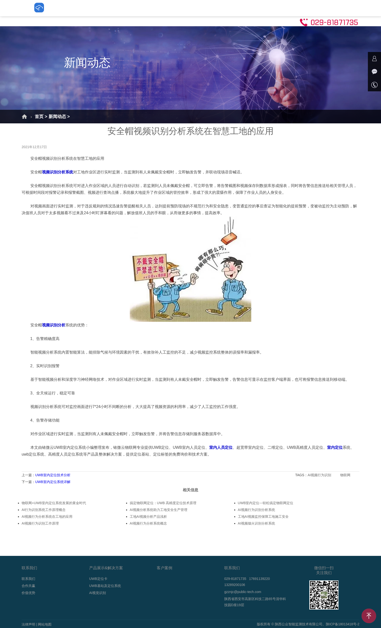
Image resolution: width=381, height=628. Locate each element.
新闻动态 (243, 8)
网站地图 (45, 624)
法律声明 (28, 624)
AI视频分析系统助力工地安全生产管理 (158, 510)
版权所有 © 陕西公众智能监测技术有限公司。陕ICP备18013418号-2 (307, 624)
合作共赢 (28, 586)
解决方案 (102, 8)
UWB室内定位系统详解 (52, 482)
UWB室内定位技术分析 (52, 475)
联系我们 (298, 8)
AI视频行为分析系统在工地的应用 (47, 516)
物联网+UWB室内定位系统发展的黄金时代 (54, 503)
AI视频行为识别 (320, 475)
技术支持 (270, 8)
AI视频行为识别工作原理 (40, 523)
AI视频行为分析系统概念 (148, 523)
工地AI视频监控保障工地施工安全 (263, 516)
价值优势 (28, 593)
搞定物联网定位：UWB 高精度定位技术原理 (163, 503)
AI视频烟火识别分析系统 (256, 523)
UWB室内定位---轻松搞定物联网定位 (266, 503)
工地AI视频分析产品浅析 (148, 516)
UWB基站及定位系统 (173, 8)
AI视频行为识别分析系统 (256, 510)
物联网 (345, 475)
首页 (79, 8)
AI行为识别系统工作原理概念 (44, 510)
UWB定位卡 (132, 8)
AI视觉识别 (213, 8)
